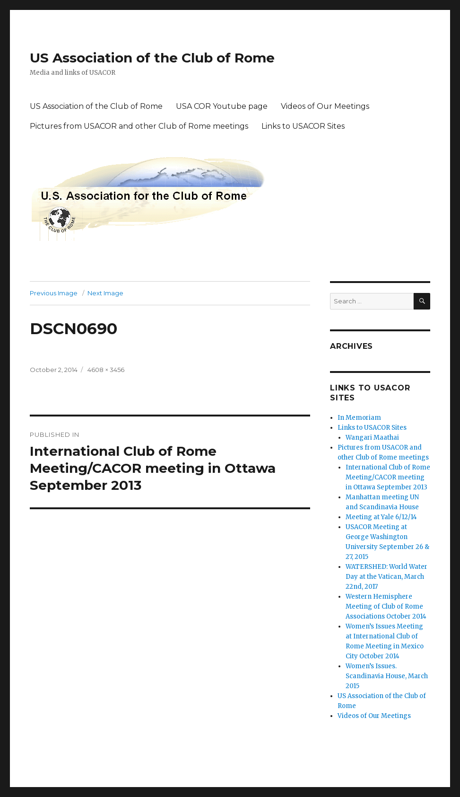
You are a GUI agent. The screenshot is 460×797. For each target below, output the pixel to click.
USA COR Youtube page (222, 106)
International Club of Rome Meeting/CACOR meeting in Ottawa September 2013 (388, 477)
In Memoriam (359, 418)
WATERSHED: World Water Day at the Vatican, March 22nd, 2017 (386, 577)
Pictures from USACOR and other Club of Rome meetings (139, 126)
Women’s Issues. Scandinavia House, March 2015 (387, 676)
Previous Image (54, 293)
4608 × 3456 (105, 369)
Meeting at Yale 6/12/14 (381, 517)
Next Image (105, 293)
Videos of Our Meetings (325, 106)
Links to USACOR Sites (303, 126)
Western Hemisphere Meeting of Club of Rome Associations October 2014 (386, 606)
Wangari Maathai (372, 438)
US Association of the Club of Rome (152, 58)
